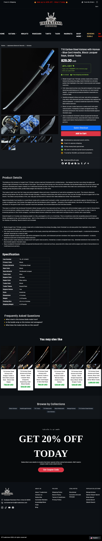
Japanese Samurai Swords (16, 46)
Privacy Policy (56, 500)
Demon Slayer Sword (93, 495)
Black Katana (13, 408)
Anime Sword (90, 500)
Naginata (68, 34)
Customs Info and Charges (75, 496)
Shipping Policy (57, 492)
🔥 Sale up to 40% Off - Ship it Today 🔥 (51, 2)
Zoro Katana (51, 412)
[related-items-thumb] (8, 357)
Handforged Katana (25, 408)
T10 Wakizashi (47, 408)
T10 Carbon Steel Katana (86, 408)
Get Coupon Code (51, 469)
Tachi (57, 34)
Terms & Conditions (58, 497)
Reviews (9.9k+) (90, 35)
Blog (36, 507)
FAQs (37, 505)
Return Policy (56, 495)
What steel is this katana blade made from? (22, 319)
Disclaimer (72, 492)
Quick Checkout (81, 128)
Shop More (79, 35)
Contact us (38, 495)
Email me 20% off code (71, 160)
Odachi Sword (90, 502)
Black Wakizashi (59, 408)
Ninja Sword (90, 497)
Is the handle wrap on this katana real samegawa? (24, 322)
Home (3, 46)
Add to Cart (81, 133)
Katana (12, 34)
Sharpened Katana (56, 218)
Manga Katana (71, 408)
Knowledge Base (40, 502)
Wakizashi (36, 34)
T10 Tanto (37, 408)
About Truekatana (41, 492)
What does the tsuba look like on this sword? (22, 325)
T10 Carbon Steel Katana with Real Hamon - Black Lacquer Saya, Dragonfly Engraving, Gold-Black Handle (25, 377)
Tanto (48, 34)
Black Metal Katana (38, 212)
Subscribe (38, 497)
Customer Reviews (41, 500)
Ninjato (24, 34)
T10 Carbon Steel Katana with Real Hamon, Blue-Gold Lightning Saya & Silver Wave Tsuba (94, 375)
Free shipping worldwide (79, 75)
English (94, 538)
